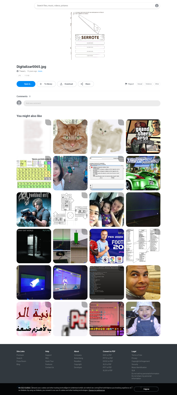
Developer (78, 367)
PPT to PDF (107, 367)
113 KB (27, 75)
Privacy (134, 358)
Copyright (78, 364)
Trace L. (21, 71)
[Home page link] (25, 5)
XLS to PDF (107, 364)
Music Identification (139, 367)
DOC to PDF (107, 355)
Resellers (77, 361)
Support (48, 355)
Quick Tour (49, 361)
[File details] (34, 136)
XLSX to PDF (107, 370)
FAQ (47, 358)
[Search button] (150, 6)
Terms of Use (137, 355)
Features (48, 364)
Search (19, 358)
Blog (18, 364)
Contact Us (49, 367)
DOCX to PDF (108, 361)
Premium (20, 355)
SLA (133, 370)
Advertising (78, 358)
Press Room (21, 361)
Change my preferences (96, 390)
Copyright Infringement (141, 361)
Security (135, 364)
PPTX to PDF (108, 358)
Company (78, 355)
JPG (19, 75)
